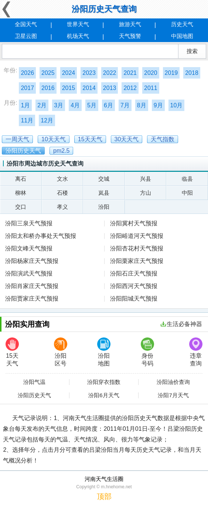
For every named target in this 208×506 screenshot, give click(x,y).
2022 (109, 73)
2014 (89, 88)
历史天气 (182, 24)
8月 (141, 105)
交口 (20, 207)
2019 (171, 73)
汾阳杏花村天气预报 (136, 248)
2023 (89, 73)
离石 (20, 179)
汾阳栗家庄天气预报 (136, 261)
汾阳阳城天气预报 (133, 298)
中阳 (187, 193)
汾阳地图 (103, 352)
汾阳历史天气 (34, 395)
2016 (48, 88)
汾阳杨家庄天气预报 (31, 261)
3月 (58, 105)
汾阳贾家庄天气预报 (31, 298)
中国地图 (182, 36)
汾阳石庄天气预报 (133, 273)
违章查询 (195, 352)
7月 (125, 105)
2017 (27, 88)
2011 (150, 88)
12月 (47, 120)
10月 (176, 105)
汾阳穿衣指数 (103, 382)
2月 (42, 105)
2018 (191, 73)
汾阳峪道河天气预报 (136, 236)
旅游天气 (130, 24)
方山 (145, 193)
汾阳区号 (60, 352)
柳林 (20, 193)
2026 (27, 73)
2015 (68, 88)
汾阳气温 (34, 382)
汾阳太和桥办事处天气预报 (40, 236)
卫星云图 (26, 36)
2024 (68, 73)
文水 (62, 179)
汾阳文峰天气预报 (28, 248)
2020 (150, 73)
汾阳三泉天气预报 (28, 223)
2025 (48, 73)
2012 (130, 88)
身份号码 (147, 352)
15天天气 (12, 352)
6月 (108, 105)
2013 (109, 88)
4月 (75, 105)
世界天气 (78, 24)
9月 (158, 105)
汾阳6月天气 (103, 395)
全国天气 (26, 24)
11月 (27, 120)
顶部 (104, 496)
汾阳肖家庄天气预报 (31, 286)
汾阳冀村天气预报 (133, 223)
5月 (91, 105)
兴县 (145, 179)
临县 (187, 179)
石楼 (62, 193)
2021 (130, 73)
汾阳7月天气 (173, 395)
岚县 (103, 193)
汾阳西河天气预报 (133, 286)
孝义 (62, 207)
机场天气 (78, 36)
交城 (103, 179)
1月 (25, 105)
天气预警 (130, 36)
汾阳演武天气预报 (28, 273)
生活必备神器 (181, 324)
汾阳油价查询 (173, 382)
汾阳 (103, 207)
